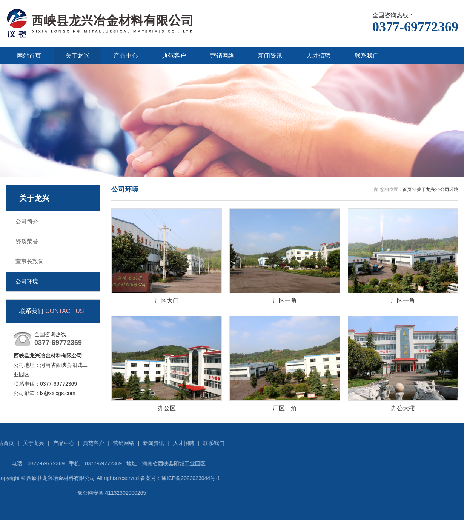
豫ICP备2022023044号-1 (78, 478)
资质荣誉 (26, 241)
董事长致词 (29, 261)
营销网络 (222, 55)
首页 (407, 189)
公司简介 (26, 221)
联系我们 (367, 55)
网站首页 (29, 55)
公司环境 (26, 281)
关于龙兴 (77, 55)
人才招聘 (318, 55)
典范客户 (174, 55)
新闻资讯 (270, 55)
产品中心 (126, 55)
